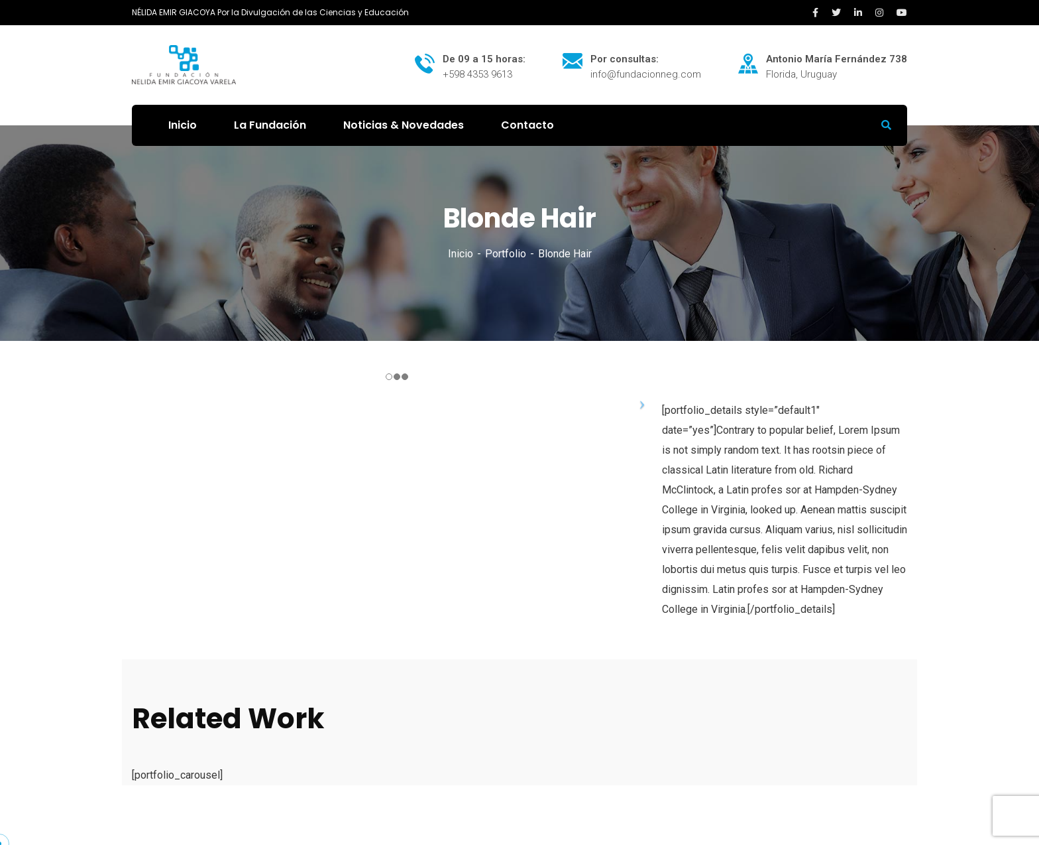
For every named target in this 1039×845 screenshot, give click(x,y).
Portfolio (505, 253)
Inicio (460, 253)
